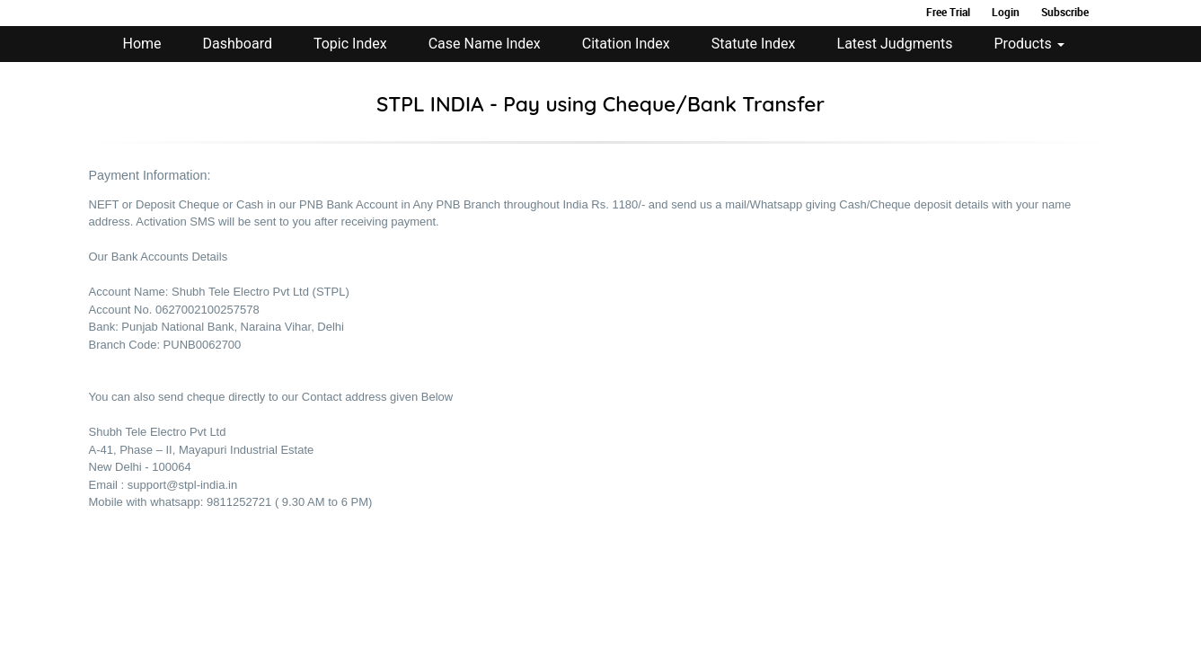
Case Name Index (484, 43)
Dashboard (237, 43)
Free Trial (948, 11)
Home (142, 43)
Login (1006, 11)
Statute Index (753, 43)
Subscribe (1065, 11)
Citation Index (626, 43)
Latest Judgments (895, 43)
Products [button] (1029, 43)
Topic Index (350, 43)
